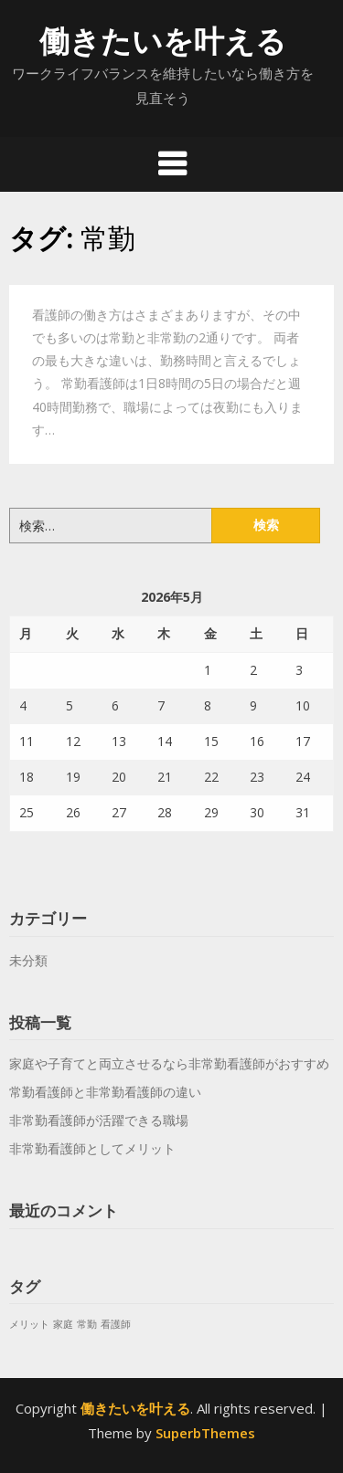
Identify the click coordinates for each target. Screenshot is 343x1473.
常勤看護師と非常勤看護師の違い (105, 1091)
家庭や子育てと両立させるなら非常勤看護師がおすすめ (169, 1063)
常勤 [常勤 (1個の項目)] (87, 1324)
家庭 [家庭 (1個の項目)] (63, 1324)
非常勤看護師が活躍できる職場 (98, 1120)
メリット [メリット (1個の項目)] (29, 1324)
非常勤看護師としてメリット (92, 1148)
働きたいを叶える (162, 40)
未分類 (28, 960)
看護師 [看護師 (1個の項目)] (116, 1324)
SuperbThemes (205, 1433)
